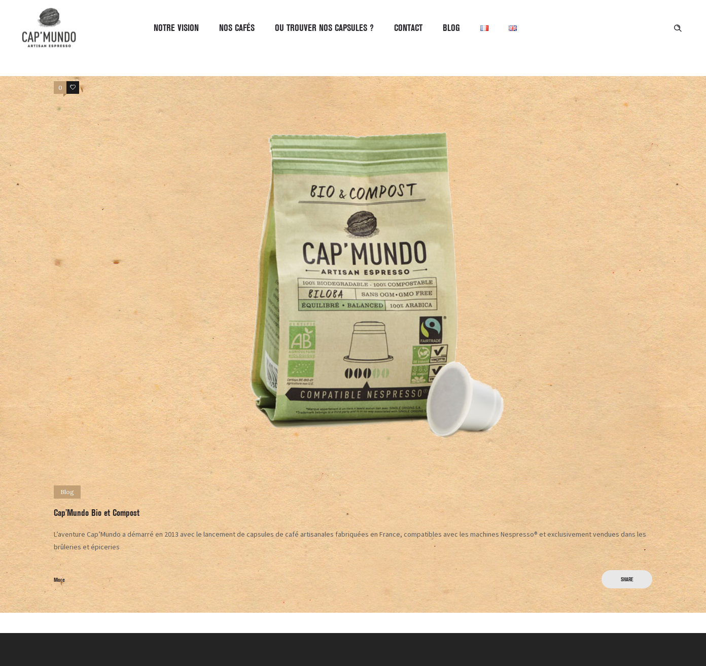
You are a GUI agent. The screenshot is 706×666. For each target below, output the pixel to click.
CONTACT (408, 27)
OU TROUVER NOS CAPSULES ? (324, 27)
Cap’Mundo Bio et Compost (96, 512)
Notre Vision (176, 27)
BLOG (451, 27)
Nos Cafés (237, 27)
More (59, 579)
